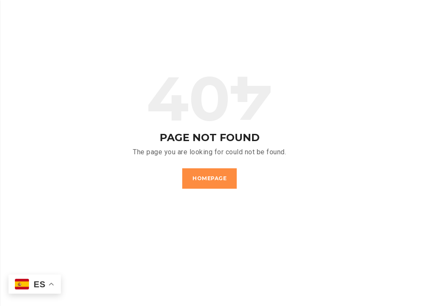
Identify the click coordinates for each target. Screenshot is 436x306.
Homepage (209, 178)
